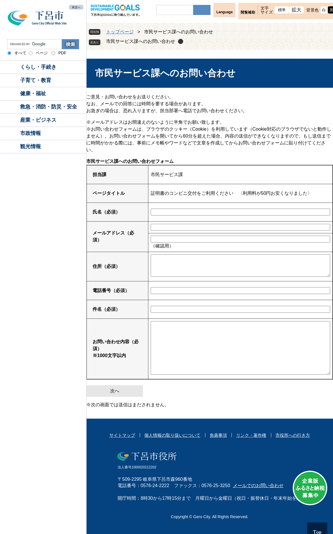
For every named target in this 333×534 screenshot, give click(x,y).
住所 (106, 266)
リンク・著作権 (251, 435)
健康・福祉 (33, 93)
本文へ (76, 7)
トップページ (120, 31)
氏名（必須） (106, 211)
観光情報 (30, 146)
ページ (42, 53)
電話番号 (111, 290)
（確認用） (162, 245)
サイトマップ (122, 435)
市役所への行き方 (292, 435)
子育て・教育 (35, 80)
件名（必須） (106, 309)
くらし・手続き (38, 67)
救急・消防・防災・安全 (48, 107)
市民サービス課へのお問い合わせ (140, 41)
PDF (62, 53)
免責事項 (218, 435)
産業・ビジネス (38, 120)
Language (224, 12)
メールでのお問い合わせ (258, 485)
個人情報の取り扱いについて (172, 435)
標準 (282, 10)
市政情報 (30, 133)
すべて (20, 53)
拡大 (297, 10)
